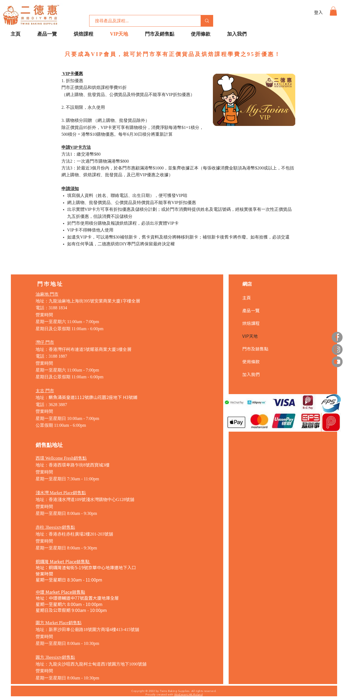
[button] (333, 11)
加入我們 (251, 374)
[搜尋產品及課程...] (142, 20)
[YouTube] (337, 361)
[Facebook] (337, 337)
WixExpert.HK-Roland (188, 694)
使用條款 (251, 361)
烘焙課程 (251, 323)
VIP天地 (250, 336)
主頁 (246, 297)
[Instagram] (337, 349)
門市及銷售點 (255, 348)
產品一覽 (251, 310)
